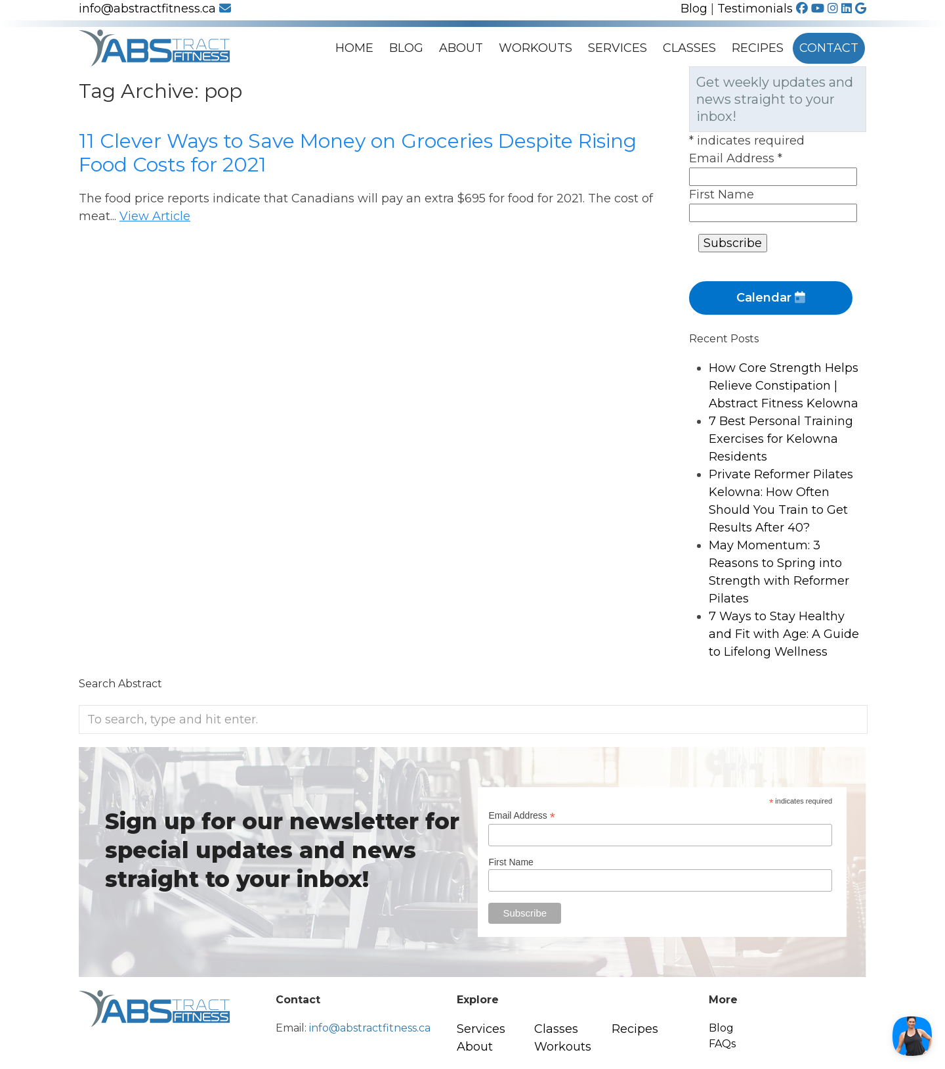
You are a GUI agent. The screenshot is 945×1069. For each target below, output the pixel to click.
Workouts (535, 48)
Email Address (735, 158)
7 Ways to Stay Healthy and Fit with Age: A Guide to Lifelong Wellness (784, 634)
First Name (721, 194)
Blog (694, 8)
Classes (689, 48)
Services (617, 48)
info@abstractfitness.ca (155, 8)
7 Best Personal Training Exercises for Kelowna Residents (781, 439)
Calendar (770, 297)
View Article (154, 216)
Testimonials (755, 8)
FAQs (722, 1043)
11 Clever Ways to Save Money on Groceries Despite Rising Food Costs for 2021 (358, 153)
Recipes (758, 48)
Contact (828, 48)
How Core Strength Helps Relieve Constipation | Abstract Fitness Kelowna (783, 386)
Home (354, 48)
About (461, 48)
